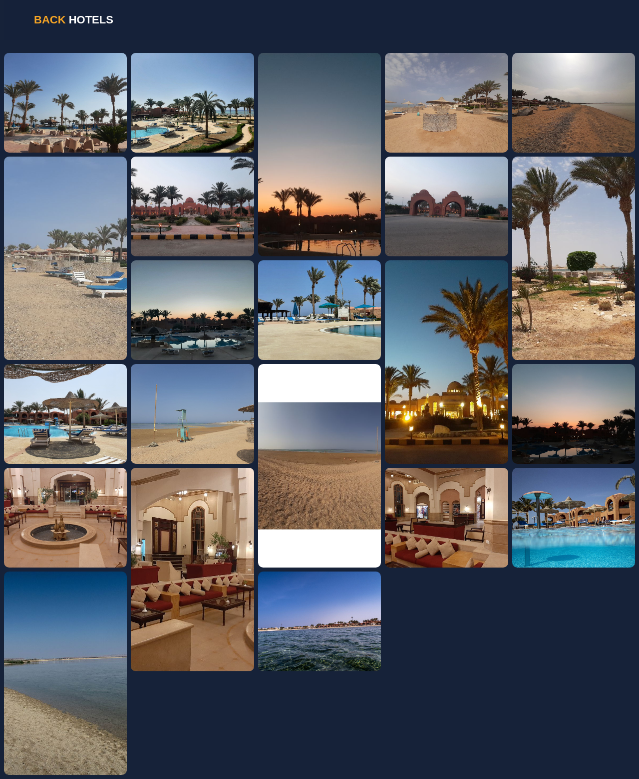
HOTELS (73, 19)
